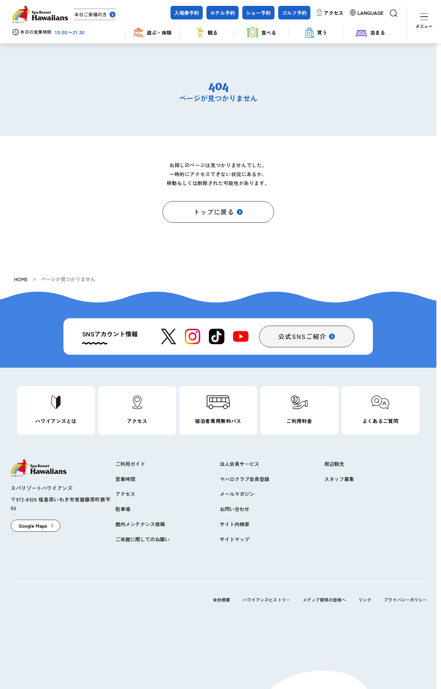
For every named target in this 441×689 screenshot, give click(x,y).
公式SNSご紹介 (302, 336)
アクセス (334, 12)
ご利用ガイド (130, 463)
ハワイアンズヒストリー (266, 600)
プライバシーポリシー (405, 600)
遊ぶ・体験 (152, 33)
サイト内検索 (234, 524)
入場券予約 (186, 12)
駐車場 (122, 509)
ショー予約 (258, 12)
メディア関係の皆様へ (324, 600)
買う (316, 33)
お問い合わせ (234, 509)
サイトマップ (234, 539)
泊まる (370, 32)
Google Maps (33, 525)
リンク (364, 600)
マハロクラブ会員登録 (244, 479)
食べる (261, 33)
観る (207, 33)
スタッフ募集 (339, 479)
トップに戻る (213, 211)
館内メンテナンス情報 (140, 524)
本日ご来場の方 (90, 14)
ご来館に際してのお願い (142, 539)
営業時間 (125, 479)
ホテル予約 (222, 12)
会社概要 (221, 600)
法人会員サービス (239, 463)
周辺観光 (334, 463)
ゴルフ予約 (294, 12)
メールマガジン (237, 493)
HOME (21, 279)
